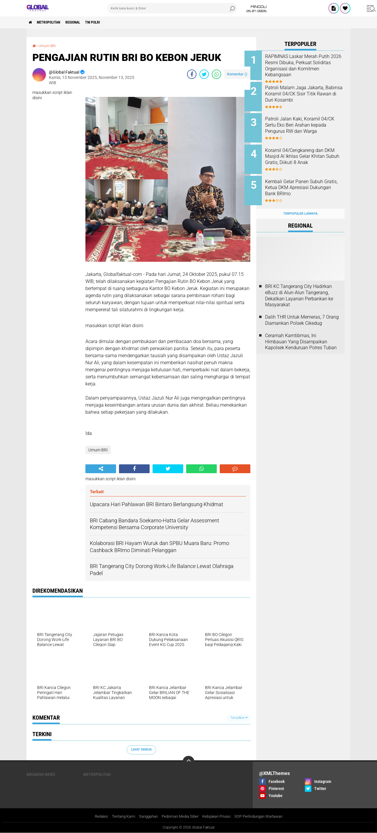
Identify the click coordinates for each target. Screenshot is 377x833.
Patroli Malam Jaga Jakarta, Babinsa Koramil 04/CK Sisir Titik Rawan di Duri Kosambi (306, 92)
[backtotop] (188, 761)
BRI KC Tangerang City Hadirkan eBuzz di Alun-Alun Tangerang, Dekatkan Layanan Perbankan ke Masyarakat (299, 286)
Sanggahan (144, 816)
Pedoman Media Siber (179, 816)
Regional (83, 22)
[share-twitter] (204, 74)
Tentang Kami (117, 816)
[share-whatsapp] (216, 74)
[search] (172, 8)
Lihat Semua (141, 749)
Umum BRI (49, 45)
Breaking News (41, 774)
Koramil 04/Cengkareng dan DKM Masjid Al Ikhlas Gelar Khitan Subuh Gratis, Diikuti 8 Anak (307, 155)
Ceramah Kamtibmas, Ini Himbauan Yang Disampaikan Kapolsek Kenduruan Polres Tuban (301, 332)
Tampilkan (238, 717)
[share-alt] (100, 468)
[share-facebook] (191, 74)
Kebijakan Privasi (218, 816)
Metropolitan (53, 22)
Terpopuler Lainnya (300, 204)
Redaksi (93, 816)
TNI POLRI (107, 22)
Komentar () (237, 74)
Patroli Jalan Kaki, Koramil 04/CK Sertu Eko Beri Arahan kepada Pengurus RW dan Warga (306, 125)
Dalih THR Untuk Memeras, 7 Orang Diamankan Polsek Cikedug (302, 311)
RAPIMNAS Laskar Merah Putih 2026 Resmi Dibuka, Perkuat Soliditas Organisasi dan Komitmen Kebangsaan (306, 65)
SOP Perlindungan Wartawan (264, 816)
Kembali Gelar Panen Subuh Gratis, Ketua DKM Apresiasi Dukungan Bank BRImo (306, 182)
